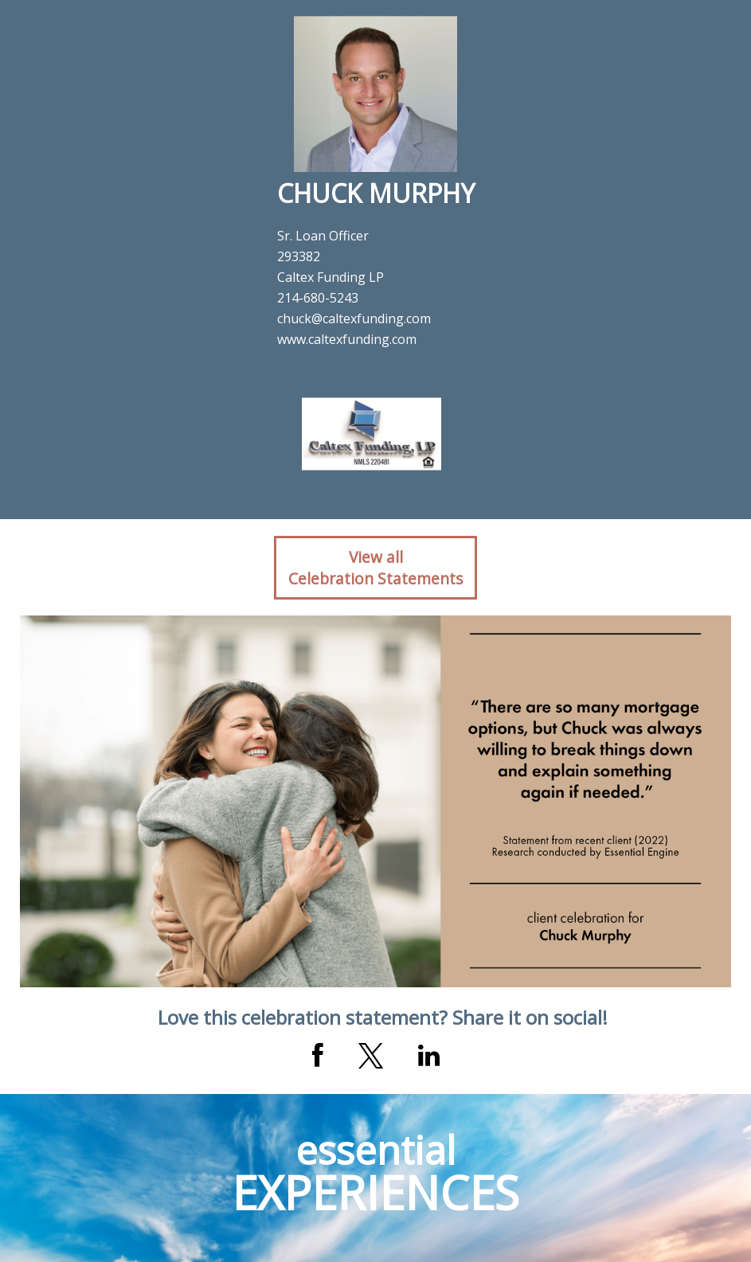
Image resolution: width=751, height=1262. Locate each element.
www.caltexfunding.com (347, 339)
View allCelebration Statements (375, 567)
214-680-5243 (317, 298)
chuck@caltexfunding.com (354, 318)
